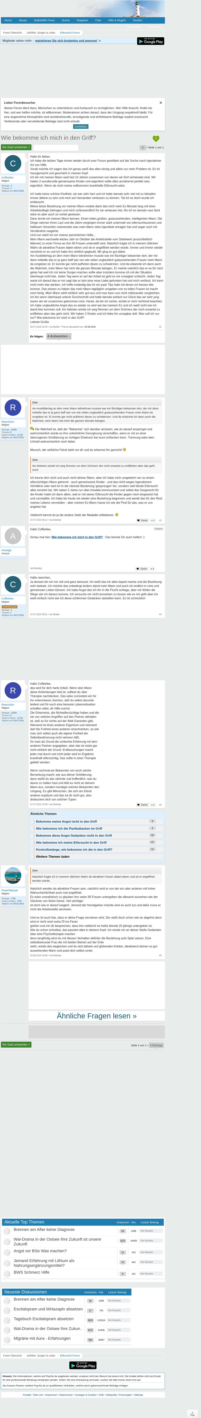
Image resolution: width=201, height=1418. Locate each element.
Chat (98, 20)
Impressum (51, 1394)
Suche (66, 20)
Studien (137, 20)
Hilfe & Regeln (117, 20)
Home (8, 20)
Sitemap (138, 1394)
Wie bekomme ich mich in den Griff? (48, 137)
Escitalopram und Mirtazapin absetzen (48, 1309)
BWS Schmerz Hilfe (31, 1272)
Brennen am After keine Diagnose (44, 1229)
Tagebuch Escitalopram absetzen (44, 1318)
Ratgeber (82, 20)
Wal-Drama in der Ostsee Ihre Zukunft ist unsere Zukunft (65, 1328)
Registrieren (134, 26)
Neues (23, 20)
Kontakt (27, 1394)
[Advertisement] (97, 985)
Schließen (81, 126)
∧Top (192, 1413)
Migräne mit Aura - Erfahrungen (42, 1338)
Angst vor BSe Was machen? (40, 1251)
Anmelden (155, 26)
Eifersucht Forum (70, 1355)
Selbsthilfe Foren (44, 20)
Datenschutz (66, 1394)
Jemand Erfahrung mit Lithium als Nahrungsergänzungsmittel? (44, 1263)
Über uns (38, 1394)
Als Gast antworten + (16, 147)
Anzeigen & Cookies (85, 1394)
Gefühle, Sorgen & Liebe (41, 1355)
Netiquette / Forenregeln (119, 1394)
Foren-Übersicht (12, 1355)
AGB (101, 1394)
